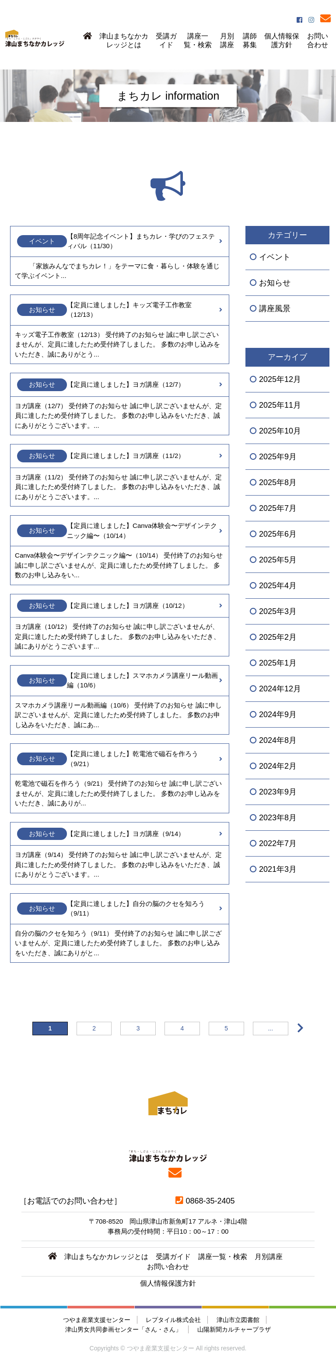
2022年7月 (278, 843)
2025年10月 (280, 431)
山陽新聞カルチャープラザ (234, 1329)
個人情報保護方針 (281, 40)
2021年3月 (278, 869)
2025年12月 (280, 379)
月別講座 (227, 40)
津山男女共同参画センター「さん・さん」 (123, 1329)
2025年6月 (278, 534)
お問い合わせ (317, 40)
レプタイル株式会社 (173, 1319)
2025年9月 (278, 456)
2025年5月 (278, 559)
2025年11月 (280, 405)
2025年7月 (278, 508)
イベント (274, 257)
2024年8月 (278, 740)
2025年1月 (278, 663)
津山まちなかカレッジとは (123, 40)
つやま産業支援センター (96, 1319)
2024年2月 (278, 766)
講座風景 (274, 308)
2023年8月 (278, 817)
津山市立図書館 (238, 1319)
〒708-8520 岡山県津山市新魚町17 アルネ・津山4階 (168, 1221)
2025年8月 (278, 482)
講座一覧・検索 (198, 40)
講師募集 (250, 40)
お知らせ (274, 282)
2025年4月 (278, 585)
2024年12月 (280, 688)
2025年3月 (278, 611)
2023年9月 (278, 792)
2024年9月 (278, 714)
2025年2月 (278, 637)
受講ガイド (166, 40)
